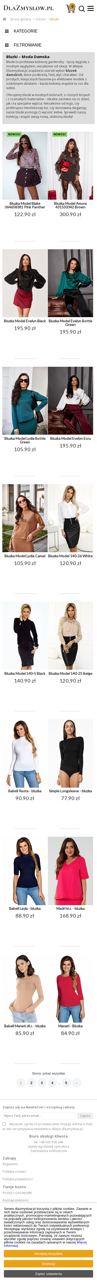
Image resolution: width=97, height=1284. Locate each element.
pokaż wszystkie (54, 1073)
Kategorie (26, 31)
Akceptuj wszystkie (48, 1254)
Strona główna (20, 19)
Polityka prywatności (18, 1179)
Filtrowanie (28, 45)
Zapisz (85, 1115)
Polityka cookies (14, 1172)
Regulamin (10, 1164)
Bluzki (54, 19)
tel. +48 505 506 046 (48, 1142)
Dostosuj (48, 1264)
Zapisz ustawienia (48, 1274)
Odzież (40, 19)
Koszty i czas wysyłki (17, 1193)
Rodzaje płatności (16, 1200)
